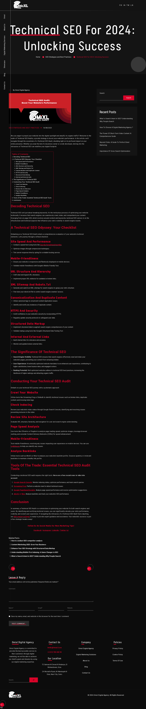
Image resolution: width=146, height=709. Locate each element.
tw (128, 5)
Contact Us (4, 86)
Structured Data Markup (23, 175)
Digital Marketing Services (4, 45)
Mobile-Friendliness (22, 164)
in (124, 5)
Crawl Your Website (22, 184)
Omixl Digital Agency (86, 648)
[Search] (33, 679)
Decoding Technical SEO (21, 157)
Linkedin (55, 530)
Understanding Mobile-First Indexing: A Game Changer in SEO (34, 552)
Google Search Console (23, 482)
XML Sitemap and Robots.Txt (24, 168)
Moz (23, 494)
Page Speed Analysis (22, 191)
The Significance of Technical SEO (25, 179)
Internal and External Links (23, 177)
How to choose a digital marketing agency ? (116, 127)
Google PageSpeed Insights (51, 245)
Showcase (4, 64)
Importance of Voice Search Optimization (115, 151)
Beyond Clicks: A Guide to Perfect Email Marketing (114, 143)
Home (38, 57)
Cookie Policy (118, 655)
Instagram (47, 530)
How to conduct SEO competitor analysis (26, 541)
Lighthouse (15, 446)
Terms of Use (118, 661)
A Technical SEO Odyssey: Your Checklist (27, 159)
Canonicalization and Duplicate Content (27, 170)
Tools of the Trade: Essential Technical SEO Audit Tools (32, 198)
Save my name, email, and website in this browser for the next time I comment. (40, 616)
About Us (4, 27)
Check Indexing (20, 186)
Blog (4, 74)
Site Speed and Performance (24, 161)
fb (120, 5)
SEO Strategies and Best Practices (58, 57)
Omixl (4, 16)
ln (132, 5)
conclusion (17, 200)
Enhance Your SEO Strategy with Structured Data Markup (33, 548)
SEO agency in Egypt (22, 517)
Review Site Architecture (23, 189)
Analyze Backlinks (21, 195)
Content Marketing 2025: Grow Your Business (28, 545)
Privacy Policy (117, 648)
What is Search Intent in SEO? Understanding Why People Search (36, 556)
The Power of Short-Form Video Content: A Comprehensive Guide (115, 134)
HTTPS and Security (22, 172)
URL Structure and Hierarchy (24, 166)
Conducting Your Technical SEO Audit (26, 182)
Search (102, 93)
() (64, 530)
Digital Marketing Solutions (86, 655)
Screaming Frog (20, 486)
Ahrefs (16, 494)
